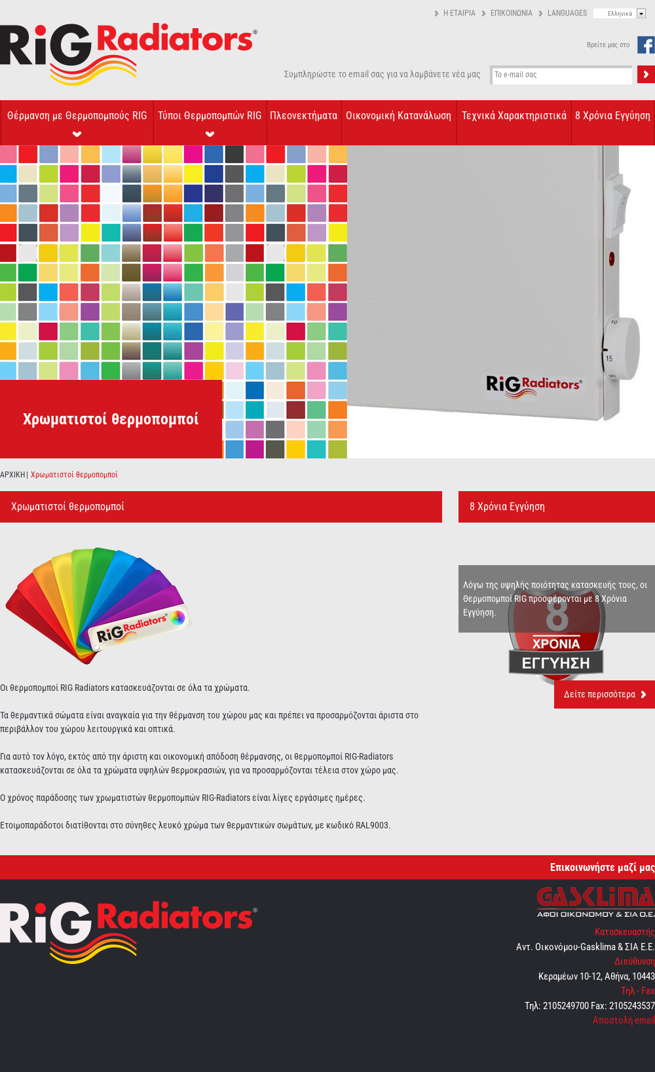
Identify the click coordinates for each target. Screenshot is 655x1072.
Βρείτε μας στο (608, 45)
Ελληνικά (620, 13)
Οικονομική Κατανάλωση (398, 115)
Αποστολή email (624, 1020)
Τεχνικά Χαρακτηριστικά (514, 115)
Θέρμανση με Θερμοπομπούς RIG (77, 115)
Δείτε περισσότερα (599, 694)
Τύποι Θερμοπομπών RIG (209, 115)
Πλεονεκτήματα (303, 115)
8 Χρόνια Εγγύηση (612, 115)
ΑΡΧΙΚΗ (12, 474)
